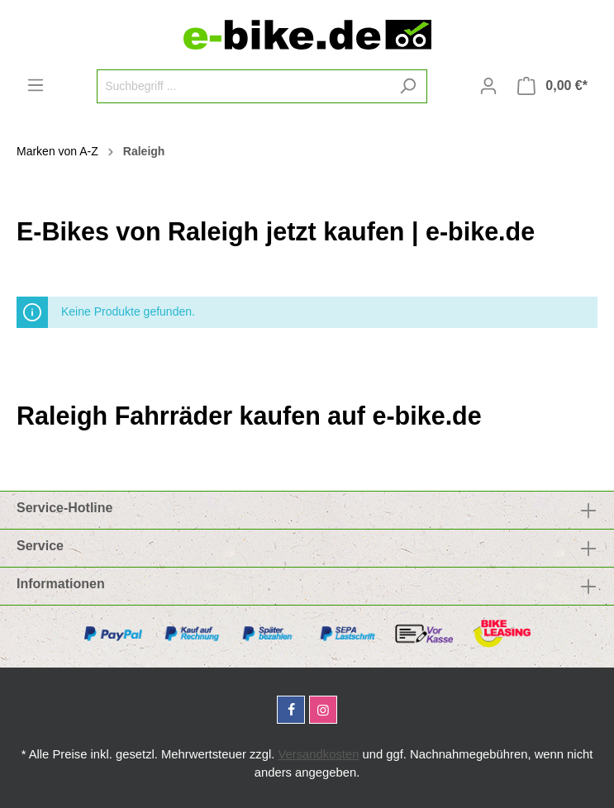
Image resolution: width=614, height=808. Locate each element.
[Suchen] (407, 86)
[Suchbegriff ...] (243, 86)
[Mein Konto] (488, 86)
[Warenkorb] (552, 86)
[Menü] (36, 85)
